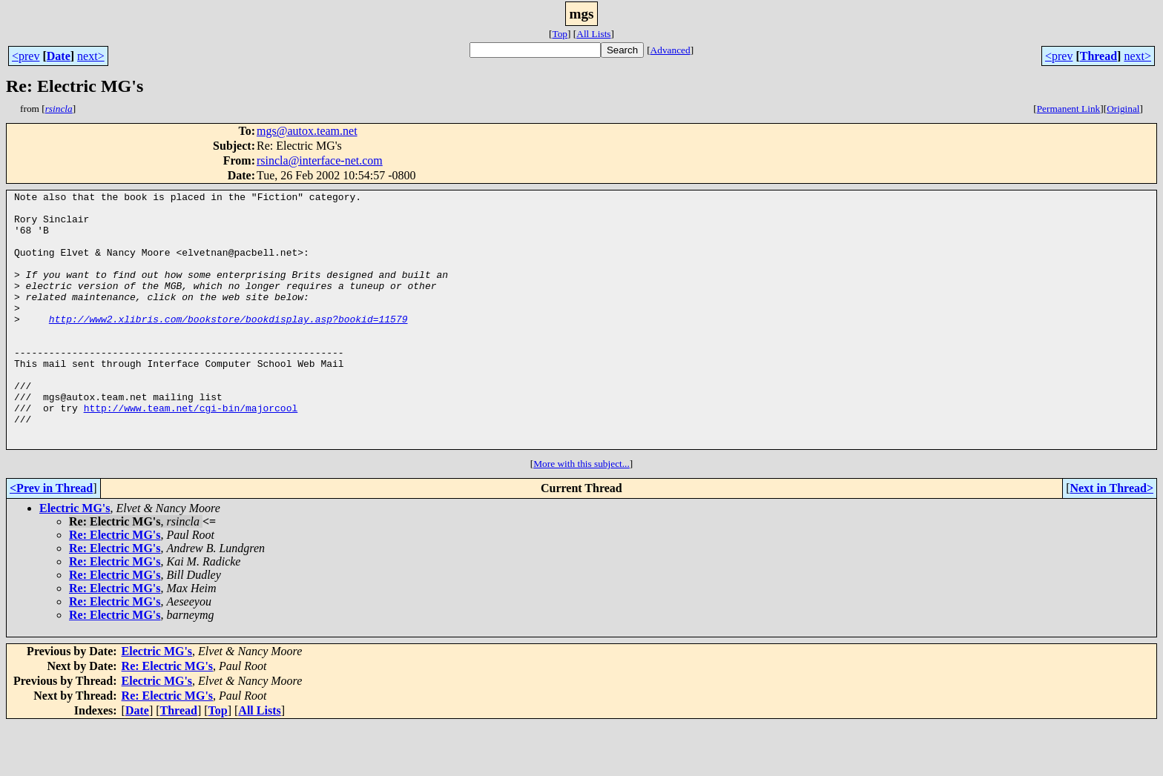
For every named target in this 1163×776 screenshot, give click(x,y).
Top (559, 33)
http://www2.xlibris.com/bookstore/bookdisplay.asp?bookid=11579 (228, 345)
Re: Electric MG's (115, 586)
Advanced (670, 50)
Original (1123, 108)
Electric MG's (75, 559)
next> (91, 56)
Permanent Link (1069, 108)
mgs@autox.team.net (307, 131)
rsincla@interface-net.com (320, 160)
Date (58, 56)
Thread (1098, 56)
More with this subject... (581, 514)
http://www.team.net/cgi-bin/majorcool (191, 452)
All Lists (593, 33)
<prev (25, 56)
